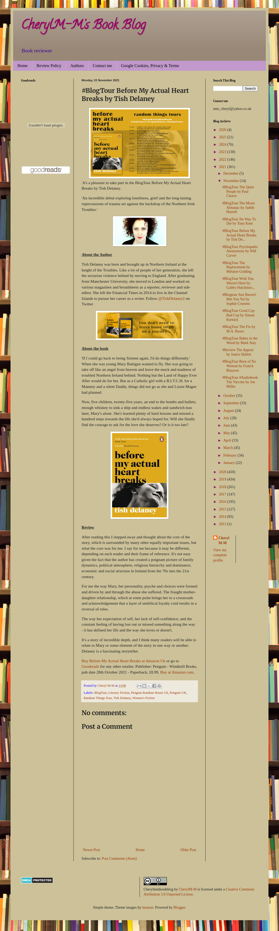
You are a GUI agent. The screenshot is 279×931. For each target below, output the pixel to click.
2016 (223, 502)
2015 (223, 509)
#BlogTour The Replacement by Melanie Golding (236, 267)
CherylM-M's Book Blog (83, 26)
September (231, 403)
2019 (223, 479)
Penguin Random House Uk (149, 693)
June (227, 425)
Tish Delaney (122, 698)
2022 (223, 159)
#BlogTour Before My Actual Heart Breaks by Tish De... (239, 235)
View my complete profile (220, 555)
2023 (223, 152)
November (231, 181)
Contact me (102, 65)
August (229, 411)
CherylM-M (188, 889)
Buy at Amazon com (176, 672)
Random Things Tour (98, 698)
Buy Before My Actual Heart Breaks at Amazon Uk (123, 661)
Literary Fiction (118, 693)
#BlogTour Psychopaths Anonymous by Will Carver (240, 251)
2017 (223, 494)
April (227, 440)
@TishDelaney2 (171, 298)
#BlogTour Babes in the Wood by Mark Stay (239, 340)
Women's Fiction (143, 698)
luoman (147, 907)
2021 (223, 167)
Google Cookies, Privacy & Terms (150, 65)
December (231, 173)
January (229, 463)
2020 (223, 472)
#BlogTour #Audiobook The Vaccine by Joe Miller (240, 382)
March (228, 448)
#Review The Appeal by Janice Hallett (237, 352)
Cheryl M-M (223, 540)
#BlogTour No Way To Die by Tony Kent (239, 221)
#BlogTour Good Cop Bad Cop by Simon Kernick (238, 315)
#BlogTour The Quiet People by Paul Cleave (238, 191)
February (230, 455)
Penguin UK (178, 693)
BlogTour (100, 693)
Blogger (179, 907)
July (226, 418)
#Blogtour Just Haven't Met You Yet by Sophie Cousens (239, 299)
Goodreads (90, 666)
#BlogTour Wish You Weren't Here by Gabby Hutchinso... (238, 283)
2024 (223, 144)
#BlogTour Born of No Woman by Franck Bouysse (239, 366)
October (229, 396)
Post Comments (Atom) (119, 859)
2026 (223, 130)
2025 (223, 137)
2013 (223, 524)
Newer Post (91, 850)
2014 (223, 517)
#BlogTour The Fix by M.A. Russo (238, 329)
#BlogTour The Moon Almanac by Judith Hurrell (238, 207)
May (227, 433)
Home (22, 65)
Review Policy (49, 65)
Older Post (188, 850)
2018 (223, 487)
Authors (77, 65)
